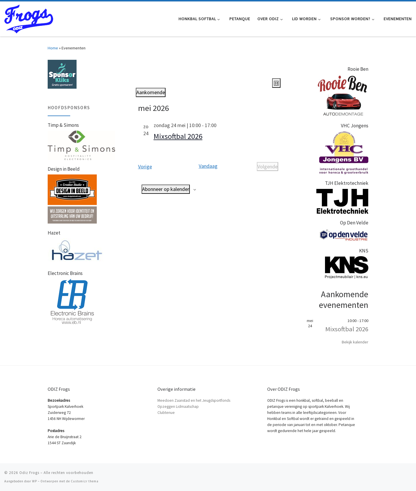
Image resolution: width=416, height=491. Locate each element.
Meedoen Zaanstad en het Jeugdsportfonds (193, 400)
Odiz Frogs (29, 472)
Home (53, 48)
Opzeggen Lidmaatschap (178, 406)
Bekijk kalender (355, 342)
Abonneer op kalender (165, 189)
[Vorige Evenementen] (145, 166)
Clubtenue (166, 412)
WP (34, 481)
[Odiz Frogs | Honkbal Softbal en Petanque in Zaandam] (28, 17)
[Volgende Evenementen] (267, 166)
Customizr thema (85, 481)
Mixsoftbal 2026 (178, 136)
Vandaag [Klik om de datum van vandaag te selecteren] (208, 166)
